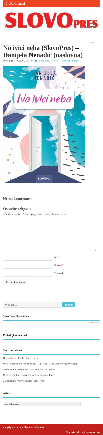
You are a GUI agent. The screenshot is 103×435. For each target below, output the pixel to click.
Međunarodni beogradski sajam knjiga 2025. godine (29, 369)
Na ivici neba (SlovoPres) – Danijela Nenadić (57, 60)
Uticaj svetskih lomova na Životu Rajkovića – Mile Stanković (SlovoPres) (40, 363)
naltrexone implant (93, 323)
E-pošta (58, 265)
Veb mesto (59, 273)
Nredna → (92, 42)
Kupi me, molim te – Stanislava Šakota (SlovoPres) (28, 375)
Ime (57, 257)
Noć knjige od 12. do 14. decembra (20, 358)
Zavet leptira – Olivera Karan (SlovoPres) (24, 380)
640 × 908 (30, 60)
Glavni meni (15, 3)
